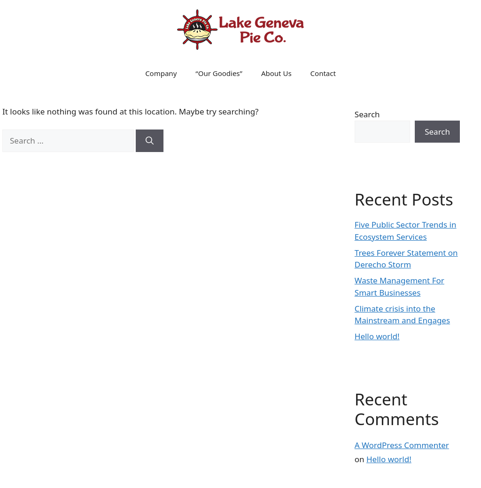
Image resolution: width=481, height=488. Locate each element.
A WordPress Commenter (402, 445)
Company (161, 73)
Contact (323, 73)
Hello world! (377, 336)
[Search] (149, 141)
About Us (276, 73)
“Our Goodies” (218, 73)
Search (367, 114)
